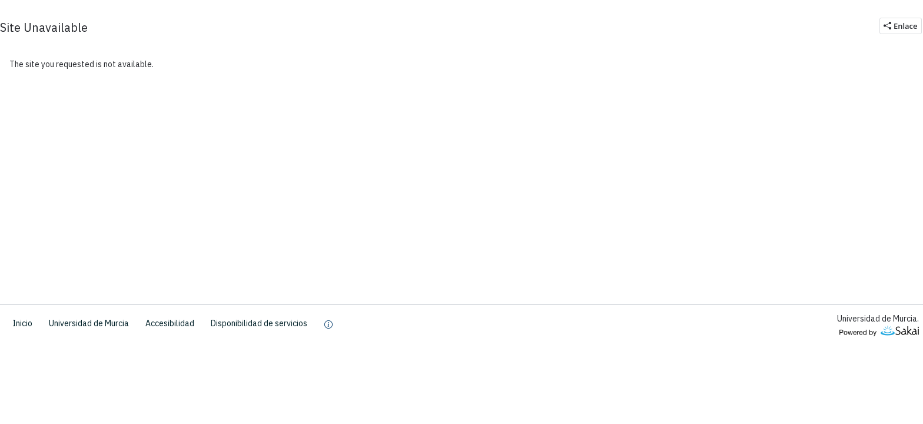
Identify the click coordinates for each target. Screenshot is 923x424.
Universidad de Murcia (89, 323)
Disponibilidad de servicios (259, 323)
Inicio (22, 323)
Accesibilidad (169, 323)
